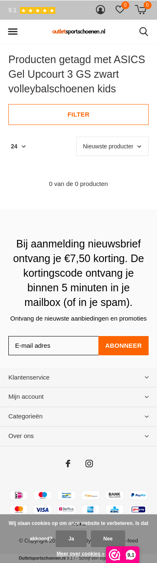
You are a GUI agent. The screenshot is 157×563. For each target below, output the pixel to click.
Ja (71, 539)
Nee (108, 539)
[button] (12, 32)
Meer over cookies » (81, 554)
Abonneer (123, 345)
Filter (78, 114)
